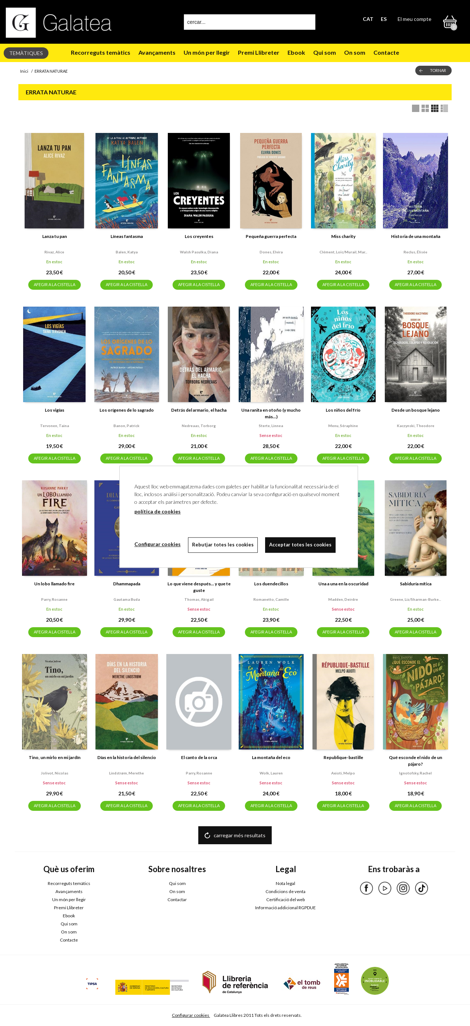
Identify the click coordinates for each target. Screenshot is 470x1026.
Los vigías (54, 410)
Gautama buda (126, 599)
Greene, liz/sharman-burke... (415, 599)
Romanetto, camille (271, 599)
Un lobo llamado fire (54, 583)
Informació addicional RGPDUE (285, 907)
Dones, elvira (271, 252)
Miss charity (343, 236)
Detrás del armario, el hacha (199, 410)
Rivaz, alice (54, 252)
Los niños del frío (343, 410)
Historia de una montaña (415, 236)
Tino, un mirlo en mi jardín (54, 757)
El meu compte (414, 19)
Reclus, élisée (415, 252)
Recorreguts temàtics (100, 52)
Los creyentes (199, 236)
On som (354, 52)
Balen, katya (127, 252)
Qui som (324, 52)
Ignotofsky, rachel (415, 773)
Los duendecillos (271, 583)
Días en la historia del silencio (126, 757)
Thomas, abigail (199, 599)
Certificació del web (285, 899)
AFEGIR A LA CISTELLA (54, 284)
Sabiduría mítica (415, 583)
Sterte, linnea (271, 425)
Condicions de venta (285, 891)
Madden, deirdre (343, 599)
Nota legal (285, 883)
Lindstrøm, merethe (126, 773)
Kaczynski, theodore (415, 425)
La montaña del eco (271, 757)
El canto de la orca (199, 757)
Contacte (386, 52)
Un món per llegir (207, 52)
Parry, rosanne (54, 599)
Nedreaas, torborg (199, 425)
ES (384, 19)
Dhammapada (126, 583)
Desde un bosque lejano (415, 410)
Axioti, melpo (343, 773)
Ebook (296, 52)
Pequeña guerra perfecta (271, 236)
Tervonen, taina (54, 425)
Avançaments (157, 52)
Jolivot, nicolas (54, 773)
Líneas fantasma (127, 236)
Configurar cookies (191, 1015)
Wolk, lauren (271, 773)
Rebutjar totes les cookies (223, 545)
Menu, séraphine (343, 425)
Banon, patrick (126, 425)
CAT (368, 19)
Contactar (177, 899)
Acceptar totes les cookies (300, 545)
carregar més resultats (239, 835)
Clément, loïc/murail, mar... (343, 252)
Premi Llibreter (258, 52)
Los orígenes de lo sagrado (127, 410)
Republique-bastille (343, 757)
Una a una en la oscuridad (343, 583)
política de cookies (157, 511)
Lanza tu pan (54, 236)
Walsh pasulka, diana (199, 252)
